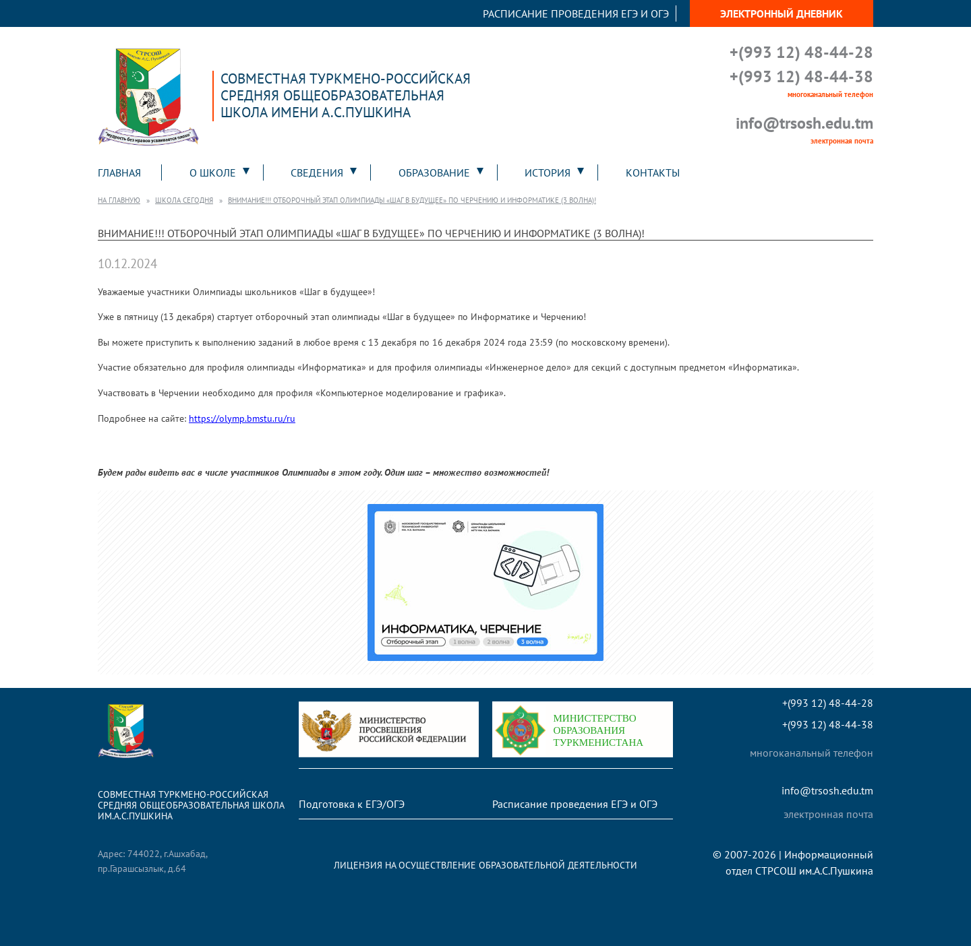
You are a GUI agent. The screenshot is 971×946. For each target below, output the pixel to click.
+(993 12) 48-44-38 (801, 76)
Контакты (653, 172)
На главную (119, 200)
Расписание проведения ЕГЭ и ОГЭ (576, 13)
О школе (212, 172)
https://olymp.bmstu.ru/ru (242, 418)
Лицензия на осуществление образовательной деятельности (485, 864)
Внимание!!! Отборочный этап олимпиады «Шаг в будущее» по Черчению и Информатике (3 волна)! (412, 200)
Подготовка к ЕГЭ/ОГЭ (352, 804)
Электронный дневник (781, 13)
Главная (119, 172)
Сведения (317, 172)
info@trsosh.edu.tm (804, 123)
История (547, 172)
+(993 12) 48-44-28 (801, 52)
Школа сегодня (184, 200)
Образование (434, 172)
